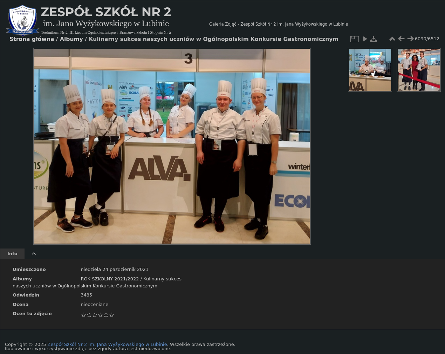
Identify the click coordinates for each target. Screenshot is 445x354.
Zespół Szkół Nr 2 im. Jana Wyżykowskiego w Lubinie (107, 344)
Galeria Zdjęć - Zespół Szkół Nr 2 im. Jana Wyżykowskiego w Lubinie (278, 24)
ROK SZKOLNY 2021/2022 (110, 278)
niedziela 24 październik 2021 (115, 269)
